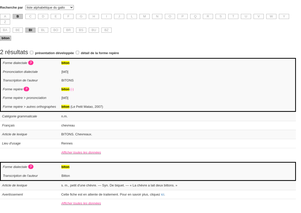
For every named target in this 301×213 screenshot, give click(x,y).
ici (162, 194)
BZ (106, 30)
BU (94, 30)
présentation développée (54, 53)
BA (5, 30)
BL (43, 30)
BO (56, 30)
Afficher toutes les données (81, 152)
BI (30, 30)
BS (81, 30)
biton (6, 38)
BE (17, 30)
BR (68, 30)
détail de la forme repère (100, 53)
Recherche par (11, 7)
